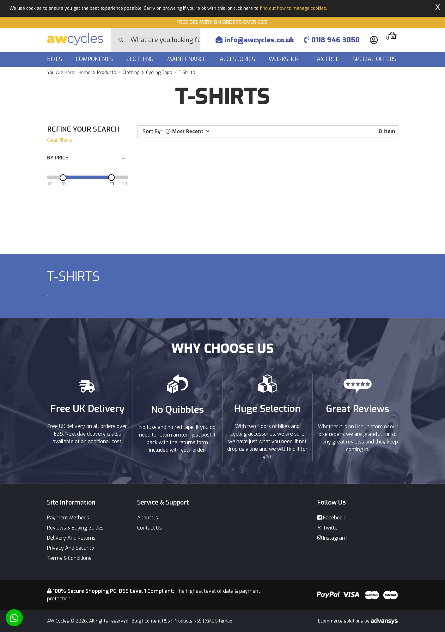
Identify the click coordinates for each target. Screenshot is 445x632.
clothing (131, 73)
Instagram (332, 538)
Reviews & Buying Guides (75, 527)
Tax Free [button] (327, 59)
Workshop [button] (285, 59)
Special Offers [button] (375, 59)
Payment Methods (68, 517)
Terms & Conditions (69, 558)
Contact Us (149, 527)
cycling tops (159, 73)
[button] (187, 131)
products (106, 73)
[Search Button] (121, 40)
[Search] (165, 40)
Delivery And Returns (71, 538)
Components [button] (95, 59)
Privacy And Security (70, 548)
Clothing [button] (140, 59)
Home (84, 73)
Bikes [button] (55, 59)
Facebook (331, 517)
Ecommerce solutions (341, 621)
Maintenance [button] (187, 59)
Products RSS (188, 621)
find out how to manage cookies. (293, 8)
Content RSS (157, 621)
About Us (147, 517)
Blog (136, 621)
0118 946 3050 (332, 40)
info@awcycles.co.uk (255, 40)
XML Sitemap (218, 621)
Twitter (328, 527)
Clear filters (59, 140)
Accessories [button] (238, 59)
